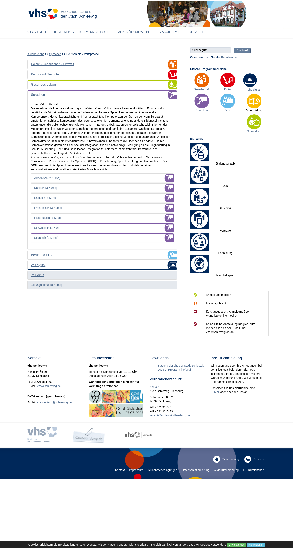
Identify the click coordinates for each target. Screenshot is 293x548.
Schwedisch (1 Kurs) (47, 227)
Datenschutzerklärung (195, 470)
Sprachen (55, 54)
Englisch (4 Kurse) (45, 197)
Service (198, 32)
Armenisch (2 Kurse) (47, 178)
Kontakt (154, 387)
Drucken (254, 459)
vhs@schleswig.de (49, 386)
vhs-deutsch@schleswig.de (54, 402)
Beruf (227, 110)
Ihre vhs (64, 32)
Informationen (255, 544)
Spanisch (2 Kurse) (46, 237)
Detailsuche (229, 57)
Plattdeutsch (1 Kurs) (47, 217)
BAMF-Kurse (170, 32)
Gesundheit (254, 131)
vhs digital (254, 89)
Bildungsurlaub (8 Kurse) (46, 285)
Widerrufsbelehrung (226, 470)
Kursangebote (96, 32)
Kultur (228, 89)
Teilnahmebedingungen (162, 470)
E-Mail (215, 392)
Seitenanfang (226, 459)
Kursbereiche (35, 54)
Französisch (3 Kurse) (48, 207)
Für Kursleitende (253, 470)
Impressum (136, 470)
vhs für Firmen (135, 32)
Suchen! (242, 50)
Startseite (38, 32)
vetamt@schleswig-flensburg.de (170, 415)
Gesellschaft (202, 89)
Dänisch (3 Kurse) (45, 188)
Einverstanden (236, 544)
